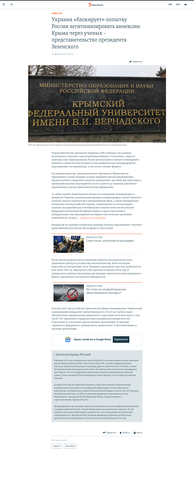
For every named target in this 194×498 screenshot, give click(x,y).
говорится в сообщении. (93, 218)
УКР (170, 4)
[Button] (135, 61)
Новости (57, 13)
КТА (178, 4)
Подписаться (121, 339)
